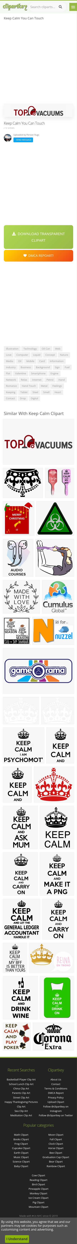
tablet (24, 392)
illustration (12, 348)
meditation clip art (21, 1115)
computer (22, 354)
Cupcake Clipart (21, 1148)
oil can (46, 348)
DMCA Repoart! (38, 255)
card (42, 361)
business (26, 367)
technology (30, 348)
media (9, 361)
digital (34, 398)
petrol (49, 379)
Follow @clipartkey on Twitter (56, 1115)
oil (20, 361)
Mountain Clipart (38, 1207)
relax (24, 379)
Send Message (23, 139)
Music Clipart (21, 1157)
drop (23, 398)
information (57, 361)
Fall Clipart (56, 1139)
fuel (67, 367)
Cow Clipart (38, 1175)
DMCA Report (56, 1093)
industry (11, 367)
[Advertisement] (38, 63)
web (57, 348)
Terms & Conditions (55, 1088)
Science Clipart (21, 1161)
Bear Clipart (56, 1161)
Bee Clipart (56, 1152)
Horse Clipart (55, 1148)
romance (11, 386)
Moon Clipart (55, 1134)
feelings (57, 386)
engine (54, 373)
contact (10, 398)
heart (58, 392)
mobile (30, 361)
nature (64, 354)
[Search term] (47, 7)
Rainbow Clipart (56, 1166)
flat (8, 373)
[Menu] (73, 7)
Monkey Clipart (38, 1193)
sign (57, 367)
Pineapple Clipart (38, 1188)
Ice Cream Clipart (39, 1198)
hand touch (29, 386)
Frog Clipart (21, 1143)
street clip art (21, 1097)
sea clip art (21, 1111)
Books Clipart (21, 1139)
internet (36, 379)
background (43, 367)
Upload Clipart (55, 1102)
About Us (56, 1079)
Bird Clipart (38, 1184)
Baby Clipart (21, 1166)
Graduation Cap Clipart (55, 1157)
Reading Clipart (38, 1180)
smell (46, 392)
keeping (10, 392)
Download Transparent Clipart (38, 237)
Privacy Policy (56, 1097)
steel (35, 392)
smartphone (38, 373)
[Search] (60, 6)
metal (44, 386)
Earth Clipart (21, 1152)
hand (61, 379)
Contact (55, 1084)
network (11, 379)
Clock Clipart (56, 1143)
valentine (20, 373)
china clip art (21, 1088)
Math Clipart (21, 1134)
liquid (36, 354)
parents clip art (21, 1093)
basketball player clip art (21, 1079)
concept (50, 354)
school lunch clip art (21, 1084)
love (8, 354)
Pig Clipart (38, 1202)
